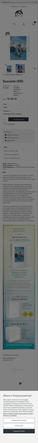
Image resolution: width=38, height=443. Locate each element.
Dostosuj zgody (19, 425)
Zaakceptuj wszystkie (19, 431)
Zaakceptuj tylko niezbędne (19, 420)
